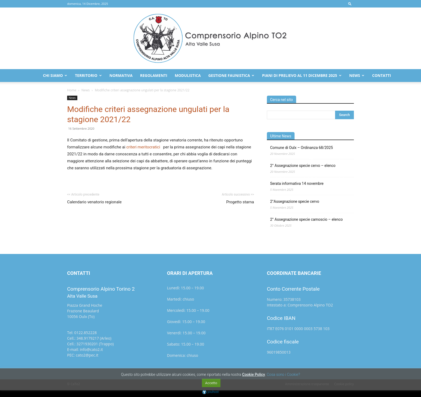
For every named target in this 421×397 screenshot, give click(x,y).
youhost (210, 392)
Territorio (88, 75)
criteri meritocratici (143, 147)
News (356, 75)
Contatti (381, 75)
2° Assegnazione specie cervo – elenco (303, 165)
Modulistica (188, 75)
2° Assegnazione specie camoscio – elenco (306, 219)
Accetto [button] (211, 383)
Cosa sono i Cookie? (283, 374)
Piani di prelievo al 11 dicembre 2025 (301, 75)
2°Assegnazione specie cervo (294, 201)
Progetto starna (240, 202)
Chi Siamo (55, 75)
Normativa (121, 75)
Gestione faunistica (231, 75)
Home (71, 90)
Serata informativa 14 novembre (297, 183)
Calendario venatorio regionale (94, 202)
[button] (350, 4)
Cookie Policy (253, 374)
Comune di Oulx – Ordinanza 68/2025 (301, 147)
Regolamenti (153, 75)
